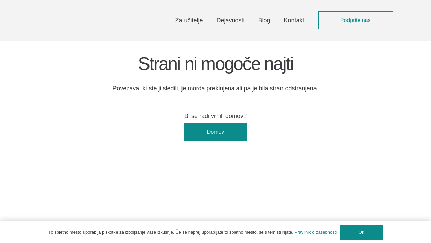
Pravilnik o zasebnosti (316, 232)
